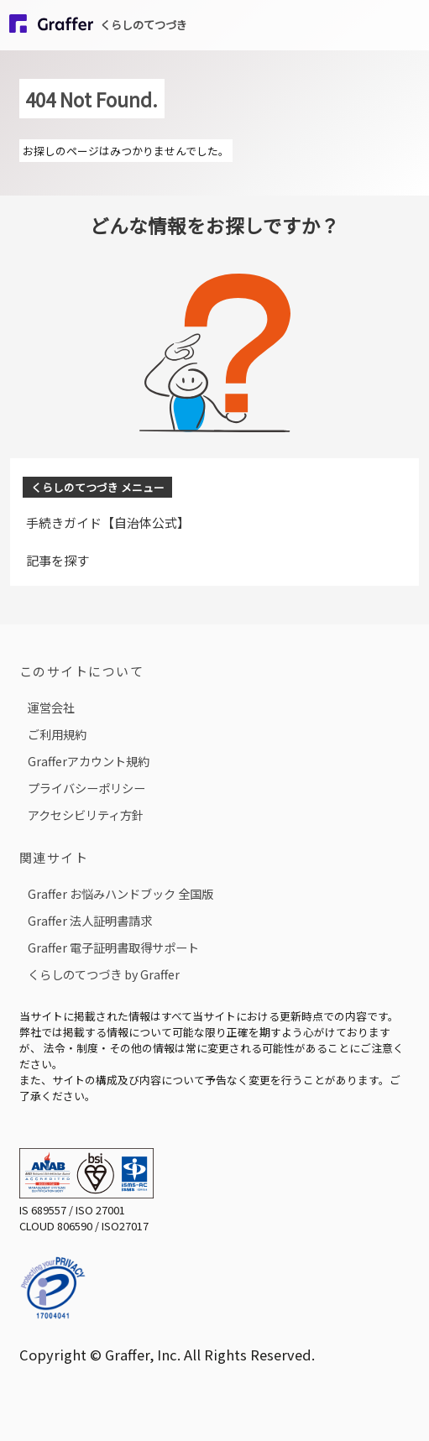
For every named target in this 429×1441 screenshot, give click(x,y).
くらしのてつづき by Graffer (104, 974)
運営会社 (51, 707)
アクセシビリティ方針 (86, 814)
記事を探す (57, 560)
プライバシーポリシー (86, 787)
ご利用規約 (57, 734)
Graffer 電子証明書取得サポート (113, 947)
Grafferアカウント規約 (88, 761)
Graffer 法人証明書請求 (90, 920)
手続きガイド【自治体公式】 (108, 522)
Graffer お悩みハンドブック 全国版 (120, 893)
